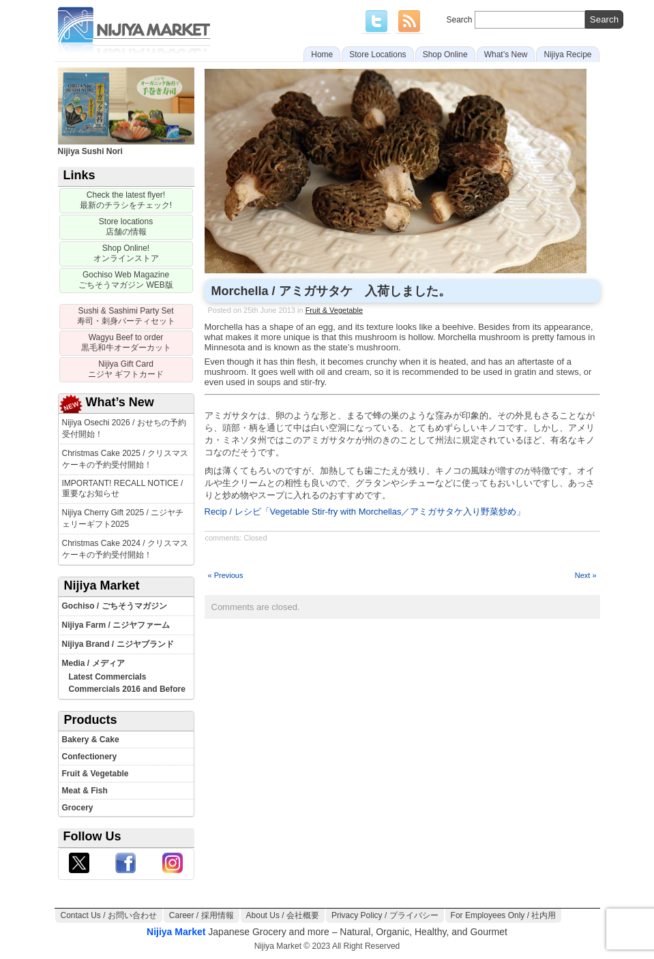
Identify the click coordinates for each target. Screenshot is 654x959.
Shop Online (445, 54)
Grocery (77, 807)
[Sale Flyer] (126, 200)
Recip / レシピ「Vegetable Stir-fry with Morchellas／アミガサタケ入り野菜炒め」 (365, 511)
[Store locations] (126, 227)
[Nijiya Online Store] (126, 254)
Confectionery (89, 756)
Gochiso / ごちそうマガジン (114, 606)
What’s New (506, 54)
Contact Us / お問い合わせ (109, 915)
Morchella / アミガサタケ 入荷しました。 (331, 291)
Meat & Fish (85, 790)
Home (322, 54)
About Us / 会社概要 (282, 915)
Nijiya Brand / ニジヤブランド (118, 644)
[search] (604, 19)
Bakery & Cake (90, 739)
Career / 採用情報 (201, 915)
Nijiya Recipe (567, 54)
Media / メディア (93, 663)
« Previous (225, 575)
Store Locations (377, 54)
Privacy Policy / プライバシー (385, 915)
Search (535, 20)
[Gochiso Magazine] (126, 280)
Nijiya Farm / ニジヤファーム (116, 625)
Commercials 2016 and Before (127, 689)
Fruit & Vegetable (95, 773)
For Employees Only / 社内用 (503, 915)
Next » (586, 575)
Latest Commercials (108, 677)
